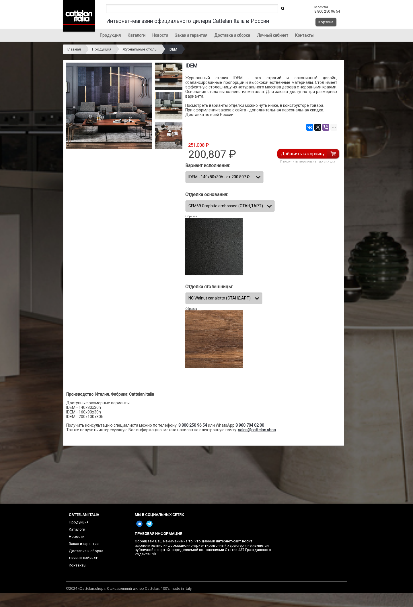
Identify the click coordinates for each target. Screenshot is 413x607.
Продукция (110, 35)
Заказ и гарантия (191, 35)
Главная (74, 49)
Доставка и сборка (232, 35)
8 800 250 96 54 (192, 425)
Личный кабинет (272, 35)
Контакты (304, 35)
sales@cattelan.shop (257, 430)
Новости (160, 35)
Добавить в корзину (303, 153)
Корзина (325, 22)
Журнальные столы (139, 49)
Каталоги (136, 35)
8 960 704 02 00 (249, 425)
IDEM (173, 49)
